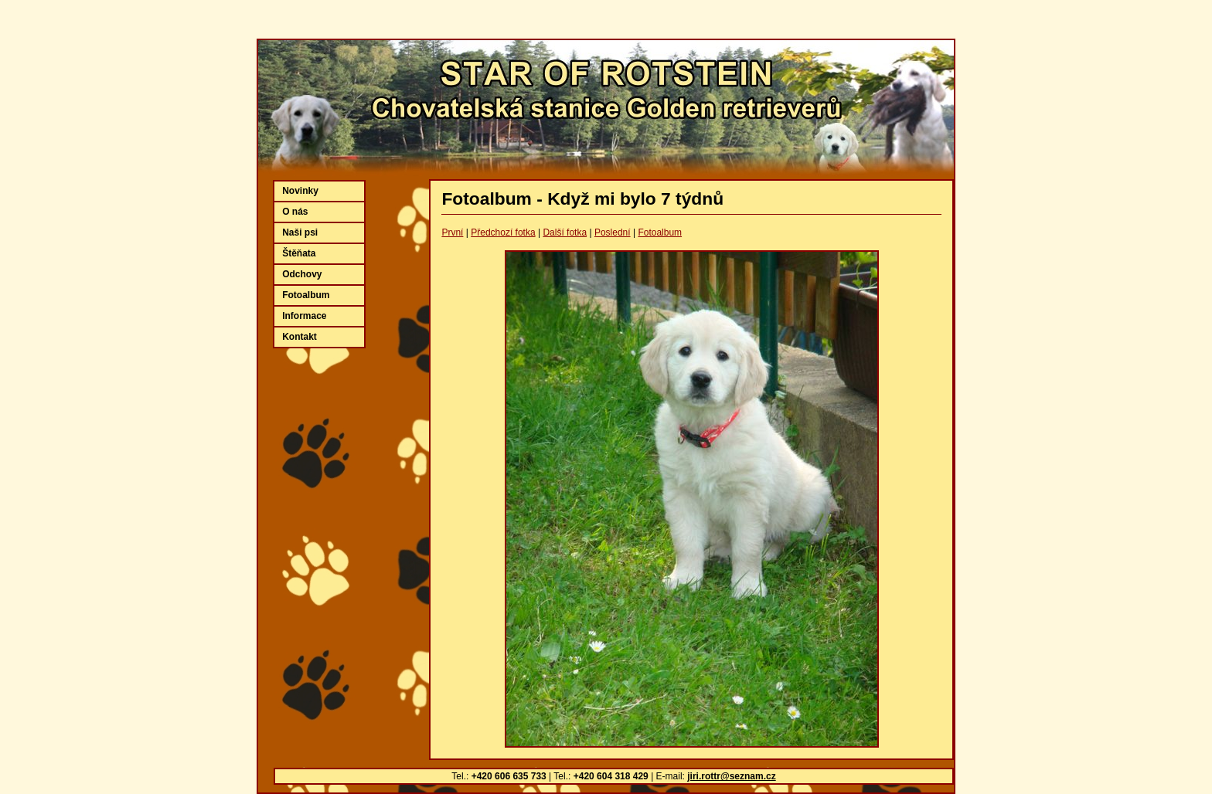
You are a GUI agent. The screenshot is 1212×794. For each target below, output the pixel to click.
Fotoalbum (660, 232)
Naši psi (300, 232)
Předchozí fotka (503, 232)
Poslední (612, 232)
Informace (304, 315)
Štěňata (298, 253)
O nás (295, 211)
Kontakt (299, 336)
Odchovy (302, 274)
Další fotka (565, 232)
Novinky (300, 190)
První (452, 232)
